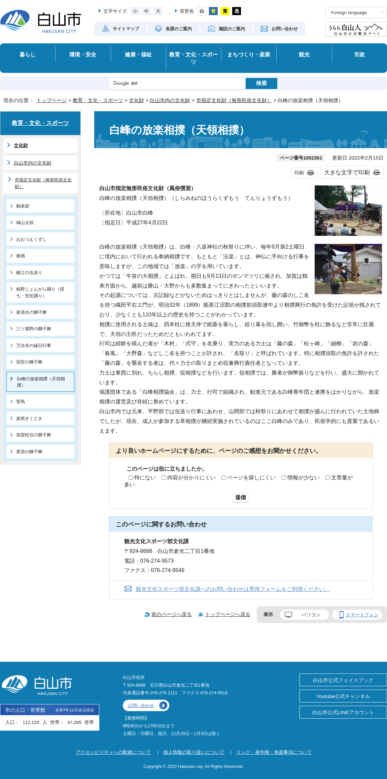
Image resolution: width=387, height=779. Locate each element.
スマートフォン (362, 614)
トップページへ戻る (227, 614)
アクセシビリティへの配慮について (113, 752)
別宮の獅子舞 (29, 361)
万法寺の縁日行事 (33, 345)
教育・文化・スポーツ (193, 58)
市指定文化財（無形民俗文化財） (234, 100)
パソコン (311, 614)
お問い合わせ (141, 705)
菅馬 (20, 401)
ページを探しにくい (251, 477)
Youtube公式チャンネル (343, 696)
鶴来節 (22, 206)
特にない (145, 477)
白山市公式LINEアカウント (343, 712)
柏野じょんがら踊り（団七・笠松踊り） (40, 292)
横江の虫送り (29, 272)
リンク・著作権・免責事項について (274, 752)
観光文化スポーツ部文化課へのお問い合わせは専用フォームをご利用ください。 (233, 589)
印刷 (299, 172)
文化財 (136, 100)
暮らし (28, 54)
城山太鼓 (25, 222)
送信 (240, 497)
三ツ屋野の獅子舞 (33, 328)
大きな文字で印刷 (347, 172)
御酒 (20, 255)
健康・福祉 (138, 54)
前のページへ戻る (171, 614)
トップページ (51, 100)
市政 (359, 54)
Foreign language (349, 12)
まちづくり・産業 (248, 54)
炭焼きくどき (29, 418)
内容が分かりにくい (191, 477)
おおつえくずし (31, 239)
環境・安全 (82, 54)
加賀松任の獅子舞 (33, 434)
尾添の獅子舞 (29, 451)
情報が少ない (303, 477)
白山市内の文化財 (170, 100)
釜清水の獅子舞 (31, 312)
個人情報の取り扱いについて (193, 752)
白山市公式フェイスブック (343, 680)
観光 (304, 54)
